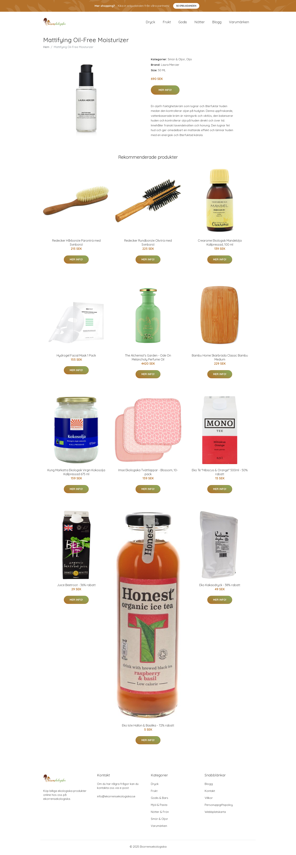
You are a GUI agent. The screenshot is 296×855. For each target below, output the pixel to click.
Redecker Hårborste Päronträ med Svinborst (76, 244)
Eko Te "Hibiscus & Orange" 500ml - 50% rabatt (220, 474)
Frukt (167, 23)
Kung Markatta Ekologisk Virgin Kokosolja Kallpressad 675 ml (76, 474)
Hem (46, 49)
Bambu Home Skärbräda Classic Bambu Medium (220, 359)
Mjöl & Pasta (159, 807)
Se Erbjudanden (186, 5)
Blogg (216, 23)
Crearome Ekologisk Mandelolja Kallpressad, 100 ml (220, 244)
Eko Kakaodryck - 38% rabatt (219, 587)
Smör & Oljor (176, 61)
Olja (189, 61)
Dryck (150, 23)
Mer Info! (165, 92)
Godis (182, 23)
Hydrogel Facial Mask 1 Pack (76, 357)
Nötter (199, 23)
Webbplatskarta (215, 814)
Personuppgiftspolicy (219, 807)
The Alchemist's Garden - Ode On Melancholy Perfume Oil (148, 359)
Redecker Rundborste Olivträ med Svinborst (148, 244)
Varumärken (239, 23)
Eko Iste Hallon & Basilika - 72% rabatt (148, 727)
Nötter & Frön (160, 814)
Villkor (209, 800)
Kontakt (210, 793)
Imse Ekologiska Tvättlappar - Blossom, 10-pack (148, 474)
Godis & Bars (159, 800)
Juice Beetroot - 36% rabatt (76, 587)
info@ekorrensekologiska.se (116, 798)
